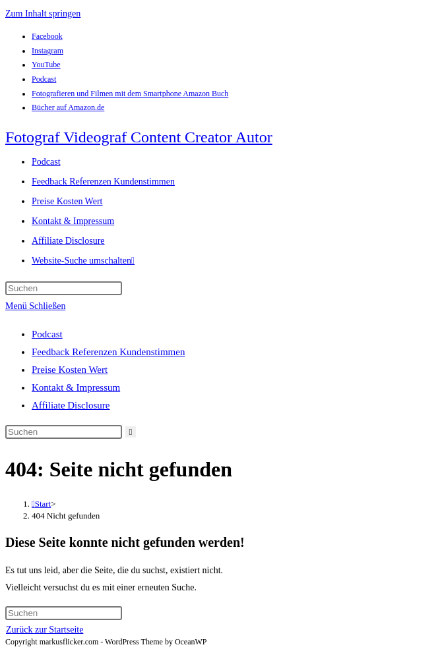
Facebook (47, 36)
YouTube (46, 64)
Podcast (44, 79)
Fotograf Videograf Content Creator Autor (138, 137)
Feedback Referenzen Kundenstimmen (108, 352)
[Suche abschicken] (131, 432)
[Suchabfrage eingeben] (63, 288)
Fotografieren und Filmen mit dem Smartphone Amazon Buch (130, 93)
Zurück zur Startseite (44, 630)
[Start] (41, 504)
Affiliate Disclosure (71, 405)
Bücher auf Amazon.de (68, 107)
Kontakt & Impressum (76, 387)
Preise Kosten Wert (70, 369)
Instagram (47, 50)
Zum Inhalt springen (42, 13)
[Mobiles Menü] (35, 306)
